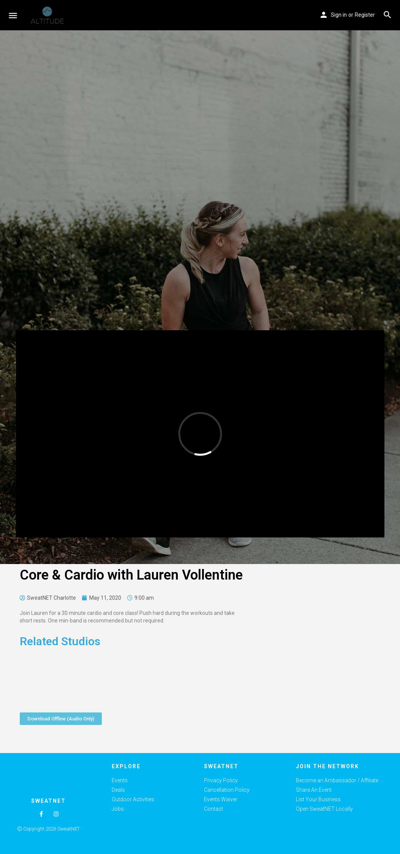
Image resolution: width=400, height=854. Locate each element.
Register (365, 15)
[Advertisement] (315, 647)
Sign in (339, 15)
